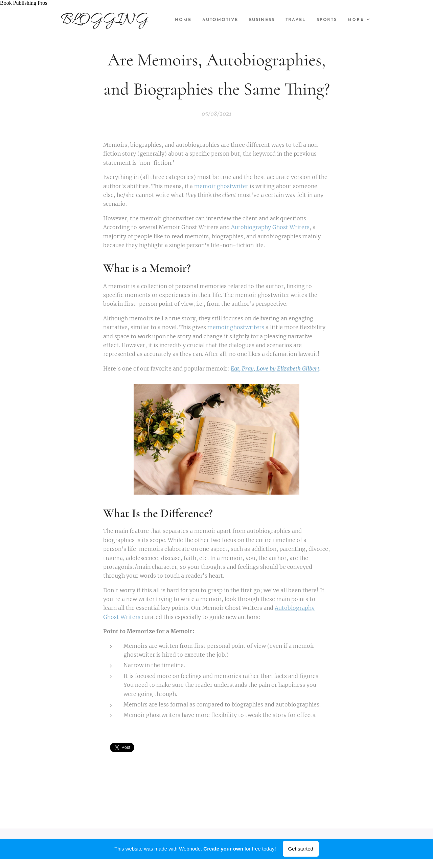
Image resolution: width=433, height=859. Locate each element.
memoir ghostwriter (222, 186)
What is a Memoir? (147, 268)
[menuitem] (208, 20)
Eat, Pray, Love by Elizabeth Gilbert (275, 368)
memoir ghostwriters (235, 327)
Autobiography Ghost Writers (270, 227)
